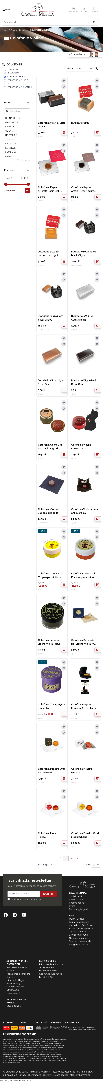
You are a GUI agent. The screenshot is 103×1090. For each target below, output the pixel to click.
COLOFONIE (22, 30)
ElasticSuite (26, 1080)
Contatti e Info (76, 896)
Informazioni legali (15, 980)
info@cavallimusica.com (51, 964)
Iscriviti (48, 893)
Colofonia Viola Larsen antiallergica (84, 511)
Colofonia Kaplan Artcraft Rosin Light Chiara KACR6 (49, 189)
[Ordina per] (79, 68)
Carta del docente (15, 986)
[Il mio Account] (84, 10)
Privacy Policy (13, 983)
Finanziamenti (13, 993)
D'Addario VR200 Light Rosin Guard (51, 382)
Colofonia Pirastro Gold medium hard (85, 835)
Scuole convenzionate (80, 941)
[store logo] (37, 10)
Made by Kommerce (80, 1075)
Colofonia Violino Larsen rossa (81, 446)
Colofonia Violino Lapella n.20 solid (48, 511)
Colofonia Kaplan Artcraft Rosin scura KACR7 (82, 189)
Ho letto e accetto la (26, 899)
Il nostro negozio (77, 903)
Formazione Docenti (79, 922)
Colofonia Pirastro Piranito (82, 770)
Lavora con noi (13, 1006)
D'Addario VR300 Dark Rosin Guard (84, 382)
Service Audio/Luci (78, 935)
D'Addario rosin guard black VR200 (50, 318)
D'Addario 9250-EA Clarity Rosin (82, 318)
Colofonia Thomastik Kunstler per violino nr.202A (83, 575)
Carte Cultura (12, 990)
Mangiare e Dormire (78, 944)
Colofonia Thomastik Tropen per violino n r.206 (50, 575)
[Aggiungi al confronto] (63, 86)
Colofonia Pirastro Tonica (48, 835)
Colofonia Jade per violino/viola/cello (49, 642)
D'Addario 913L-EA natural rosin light (48, 253)
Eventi (72, 906)
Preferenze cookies (58, 1075)
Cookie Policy (41, 1075)
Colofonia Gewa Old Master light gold (50, 446)
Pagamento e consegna (18, 974)
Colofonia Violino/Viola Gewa (51, 124)
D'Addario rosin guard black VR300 (84, 253)
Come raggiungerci (78, 909)
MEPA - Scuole (76, 919)
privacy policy (35, 899)
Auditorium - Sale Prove (81, 925)
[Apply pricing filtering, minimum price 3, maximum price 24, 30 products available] (27, 190)
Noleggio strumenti (78, 938)
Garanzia (10, 977)
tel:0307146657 (46, 967)
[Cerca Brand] (17, 111)
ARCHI (13, 30)
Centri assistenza (77, 931)
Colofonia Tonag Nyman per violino (52, 706)
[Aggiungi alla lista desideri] (63, 80)
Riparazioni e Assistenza (81, 928)
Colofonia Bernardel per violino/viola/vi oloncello (83, 642)
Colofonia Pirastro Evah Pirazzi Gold (51, 770)
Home (5, 30)
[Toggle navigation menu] (3, 9)
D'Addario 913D (80, 122)
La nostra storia (76, 899)
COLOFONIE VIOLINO (40, 30)
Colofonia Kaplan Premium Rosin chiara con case (83, 706)
